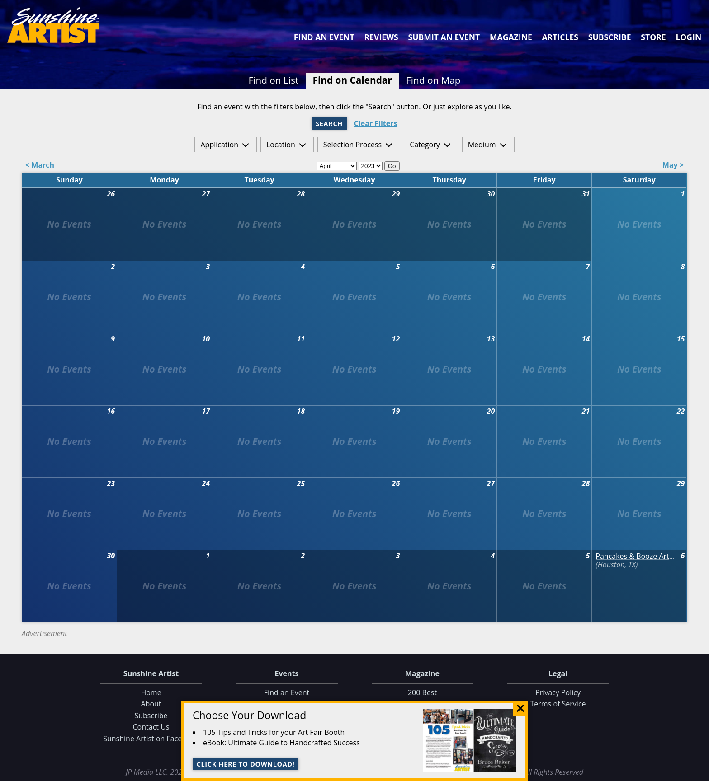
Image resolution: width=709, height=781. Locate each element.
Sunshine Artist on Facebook (151, 739)
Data (698, 772)
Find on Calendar (352, 80)
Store (653, 37)
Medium (482, 144)
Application (219, 144)
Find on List (273, 80)
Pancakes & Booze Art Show (636, 556)
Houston (611, 565)
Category (425, 144)
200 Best (422, 692)
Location (280, 144)
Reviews (381, 37)
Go (392, 166)
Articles (560, 37)
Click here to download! (246, 764)
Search (329, 123)
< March (39, 165)
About (151, 704)
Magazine (511, 37)
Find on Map (433, 80)
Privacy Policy (558, 692)
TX (631, 565)
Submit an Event (444, 37)
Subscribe (609, 37)
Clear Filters (375, 123)
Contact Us (151, 727)
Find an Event (324, 37)
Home (151, 692)
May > (673, 165)
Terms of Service (558, 704)
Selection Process (352, 144)
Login (688, 37)
